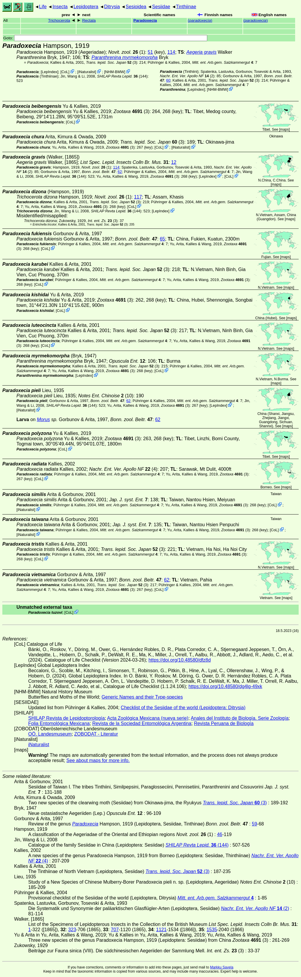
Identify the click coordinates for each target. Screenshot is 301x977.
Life (43, 6)
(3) (111, 62)
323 (72, 929)
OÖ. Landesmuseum (50, 734)
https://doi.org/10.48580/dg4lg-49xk (225, 686)
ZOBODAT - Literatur (96, 734)
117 (138, 196)
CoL (64, 72)
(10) (105, 395)
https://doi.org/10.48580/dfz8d (179, 660)
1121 (161, 929)
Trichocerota (59, 20)
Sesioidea (136, 6)
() (200, 20)
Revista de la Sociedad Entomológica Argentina (141, 723)
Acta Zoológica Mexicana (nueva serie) (147, 718)
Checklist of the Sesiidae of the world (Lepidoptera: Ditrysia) (183, 707)
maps (284, 129)
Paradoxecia (145, 20)
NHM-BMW (114, 72)
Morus (43, 419)
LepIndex (49, 72)
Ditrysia (112, 6)
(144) (122, 76)
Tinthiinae (186, 6)
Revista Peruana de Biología (224, 723)
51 (150, 52)
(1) (126, 52)
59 (254, 823)
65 (162, 238)
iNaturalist (86, 72)
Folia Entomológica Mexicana (59, 723)
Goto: (105, 38)
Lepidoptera (85, 6)
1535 (212, 929)
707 (115, 929)
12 (173, 162)
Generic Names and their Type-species (142, 697)
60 (168, 80)
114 (171, 52)
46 (219, 834)
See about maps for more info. (98, 760)
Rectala (89, 20)
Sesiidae (161, 6)
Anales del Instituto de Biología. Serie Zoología (240, 718)
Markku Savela (221, 967)
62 (120, 171)
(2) (187, 76)
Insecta (60, 6)
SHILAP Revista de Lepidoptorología (66, 718)
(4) (123, 469)
